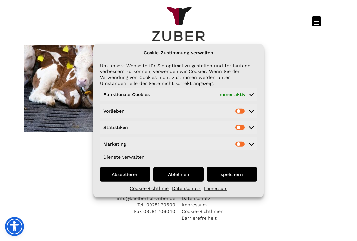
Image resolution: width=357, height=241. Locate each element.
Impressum (215, 188)
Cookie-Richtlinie (149, 188)
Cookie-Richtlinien (203, 211)
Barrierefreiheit (199, 218)
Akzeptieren (125, 174)
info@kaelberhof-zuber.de (146, 198)
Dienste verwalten (124, 157)
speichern (232, 174)
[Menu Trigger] (316, 21)
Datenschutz (186, 188)
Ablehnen (178, 174)
